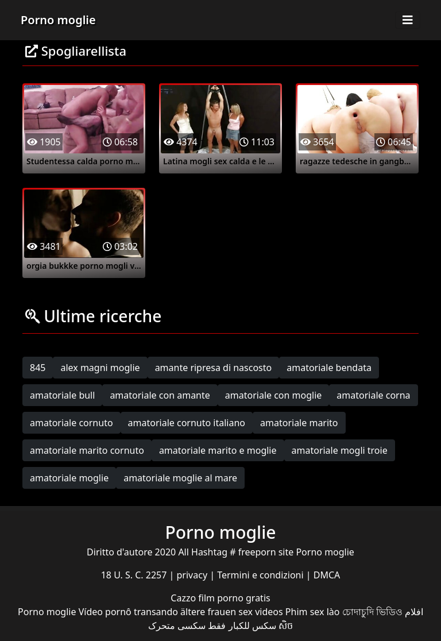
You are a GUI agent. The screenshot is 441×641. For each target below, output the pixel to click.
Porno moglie (58, 20)
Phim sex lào (312, 611)
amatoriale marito (299, 422)
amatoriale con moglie (273, 395)
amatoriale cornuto (71, 422)
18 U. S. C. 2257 (135, 575)
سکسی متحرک (177, 625)
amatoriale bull (62, 395)
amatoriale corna (373, 395)
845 (37, 367)
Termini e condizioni (261, 575)
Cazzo (184, 598)
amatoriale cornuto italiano (186, 422)
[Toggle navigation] (407, 20)
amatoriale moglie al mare (180, 478)
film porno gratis (234, 598)
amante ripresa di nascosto (213, 367)
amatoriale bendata (329, 367)
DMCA (327, 575)
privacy (193, 575)
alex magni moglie (100, 367)
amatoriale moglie (69, 478)
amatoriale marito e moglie (218, 450)
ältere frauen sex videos (231, 611)
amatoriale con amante (160, 395)
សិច (285, 625)
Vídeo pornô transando (128, 611)
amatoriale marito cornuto (87, 450)
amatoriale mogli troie (340, 450)
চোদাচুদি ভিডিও (372, 611)
